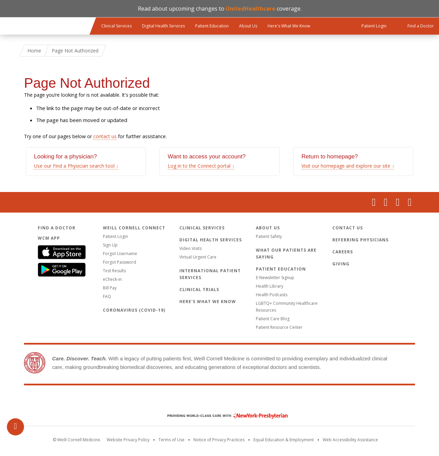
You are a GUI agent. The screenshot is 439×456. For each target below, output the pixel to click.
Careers (342, 252)
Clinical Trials (199, 289)
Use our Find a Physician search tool (74, 166)
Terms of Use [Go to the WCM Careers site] (171, 440)
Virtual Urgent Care (197, 257)
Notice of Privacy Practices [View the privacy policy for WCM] (219, 440)
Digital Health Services (163, 26)
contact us (105, 136)
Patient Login (115, 236)
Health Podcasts (271, 295)
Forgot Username (120, 253)
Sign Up (110, 245)
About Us (248, 26)
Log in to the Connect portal (199, 166)
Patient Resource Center (279, 327)
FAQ (107, 296)
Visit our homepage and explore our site (345, 166)
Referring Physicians (360, 240)
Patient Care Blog (272, 319)
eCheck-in (112, 279)
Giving (340, 264)
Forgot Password (119, 262)
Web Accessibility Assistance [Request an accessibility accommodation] (350, 440)
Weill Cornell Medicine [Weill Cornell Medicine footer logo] (219, 401)
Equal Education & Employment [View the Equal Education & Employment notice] (283, 440)
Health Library (269, 286)
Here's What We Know (289, 26)
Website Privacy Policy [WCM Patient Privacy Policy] (128, 440)
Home (34, 50)
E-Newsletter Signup (275, 277)
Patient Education (212, 26)
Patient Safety (269, 236)
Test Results (114, 271)
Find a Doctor (56, 228)
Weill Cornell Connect (134, 228)
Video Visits (190, 248)
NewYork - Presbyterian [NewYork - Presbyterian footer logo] (222, 415)
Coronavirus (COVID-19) (134, 310)
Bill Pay (110, 288)
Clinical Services (116, 26)
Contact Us (347, 228)
